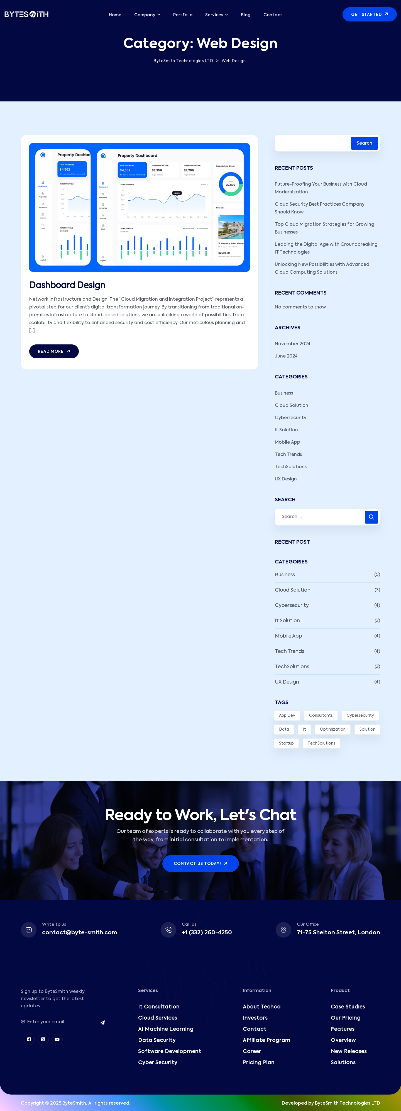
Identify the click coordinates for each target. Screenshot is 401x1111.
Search (364, 143)
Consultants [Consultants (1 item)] (321, 716)
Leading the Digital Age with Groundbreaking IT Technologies (326, 248)
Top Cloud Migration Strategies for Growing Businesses (324, 228)
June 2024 (286, 356)
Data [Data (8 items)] (284, 729)
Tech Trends (288, 455)
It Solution (286, 430)
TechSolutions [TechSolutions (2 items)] (321, 743)
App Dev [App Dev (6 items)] (287, 716)
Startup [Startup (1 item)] (286, 743)
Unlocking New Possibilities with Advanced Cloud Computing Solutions (322, 268)
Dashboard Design (67, 286)
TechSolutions (291, 467)
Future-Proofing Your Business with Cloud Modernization (321, 188)
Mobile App (287, 442)
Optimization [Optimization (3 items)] (333, 729)
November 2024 (292, 344)
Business (284, 393)
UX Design (286, 479)
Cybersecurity (290, 418)
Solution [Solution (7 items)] (367, 729)
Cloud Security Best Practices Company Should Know (320, 208)
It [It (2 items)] (304, 729)
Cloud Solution (291, 405)
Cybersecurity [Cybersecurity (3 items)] (360, 716)
